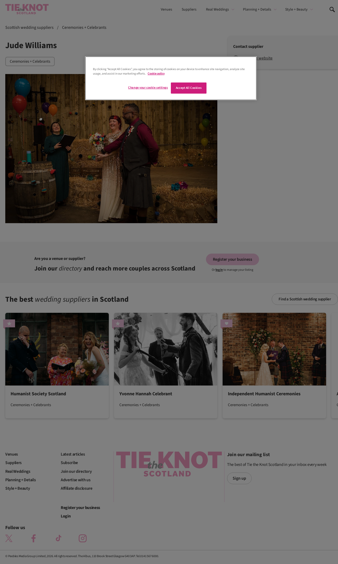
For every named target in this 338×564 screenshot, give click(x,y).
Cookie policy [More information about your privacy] (156, 73)
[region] (171, 78)
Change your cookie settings (148, 87)
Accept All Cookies (188, 88)
